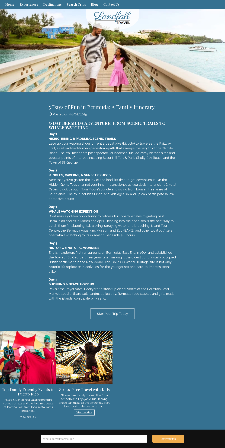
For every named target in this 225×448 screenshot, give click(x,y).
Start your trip (168, 438)
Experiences (29, 4)
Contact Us (111, 4)
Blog (94, 4)
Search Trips (76, 4)
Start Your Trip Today (112, 314)
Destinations (52, 4)
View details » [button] (28, 416)
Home (9, 4)
